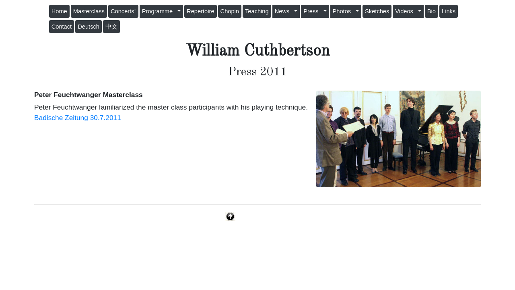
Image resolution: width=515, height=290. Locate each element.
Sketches (377, 11)
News (284, 11)
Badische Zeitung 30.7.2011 (77, 118)
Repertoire (200, 11)
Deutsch (88, 26)
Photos (343, 11)
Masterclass (89, 11)
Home (59, 11)
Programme (159, 11)
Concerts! (123, 11)
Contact (62, 26)
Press (312, 11)
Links (448, 11)
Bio (431, 11)
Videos (405, 11)
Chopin (229, 11)
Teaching (257, 11)
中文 (111, 26)
